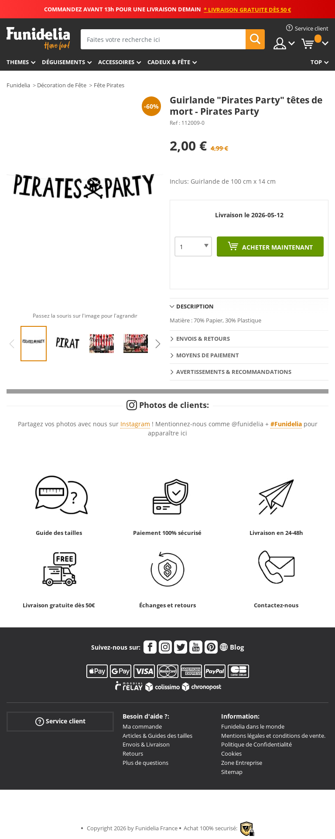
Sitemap (232, 772)
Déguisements (63, 62)
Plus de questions (145, 763)
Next (158, 343)
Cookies (231, 753)
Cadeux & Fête (168, 62)
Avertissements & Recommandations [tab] (233, 372)
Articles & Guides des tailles (157, 736)
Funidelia (18, 85)
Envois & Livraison (146, 744)
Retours (133, 753)
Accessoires (116, 62)
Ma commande (142, 726)
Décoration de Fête (61, 85)
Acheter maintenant (276, 247)
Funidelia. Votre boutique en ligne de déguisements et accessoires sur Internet (38, 38)
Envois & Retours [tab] (203, 338)
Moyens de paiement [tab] (207, 355)
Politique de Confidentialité (256, 744)
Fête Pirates (109, 85)
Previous (11, 343)
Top (316, 62)
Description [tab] (195, 306)
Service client (60, 721)
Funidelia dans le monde (252, 726)
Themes (18, 62)
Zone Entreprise (241, 763)
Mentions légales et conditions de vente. (273, 736)
